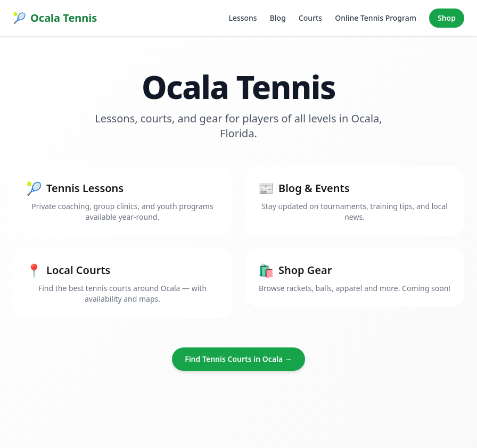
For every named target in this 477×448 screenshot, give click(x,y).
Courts (310, 18)
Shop (447, 18)
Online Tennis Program (375, 18)
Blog (278, 18)
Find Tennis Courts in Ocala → (238, 359)
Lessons (242, 18)
